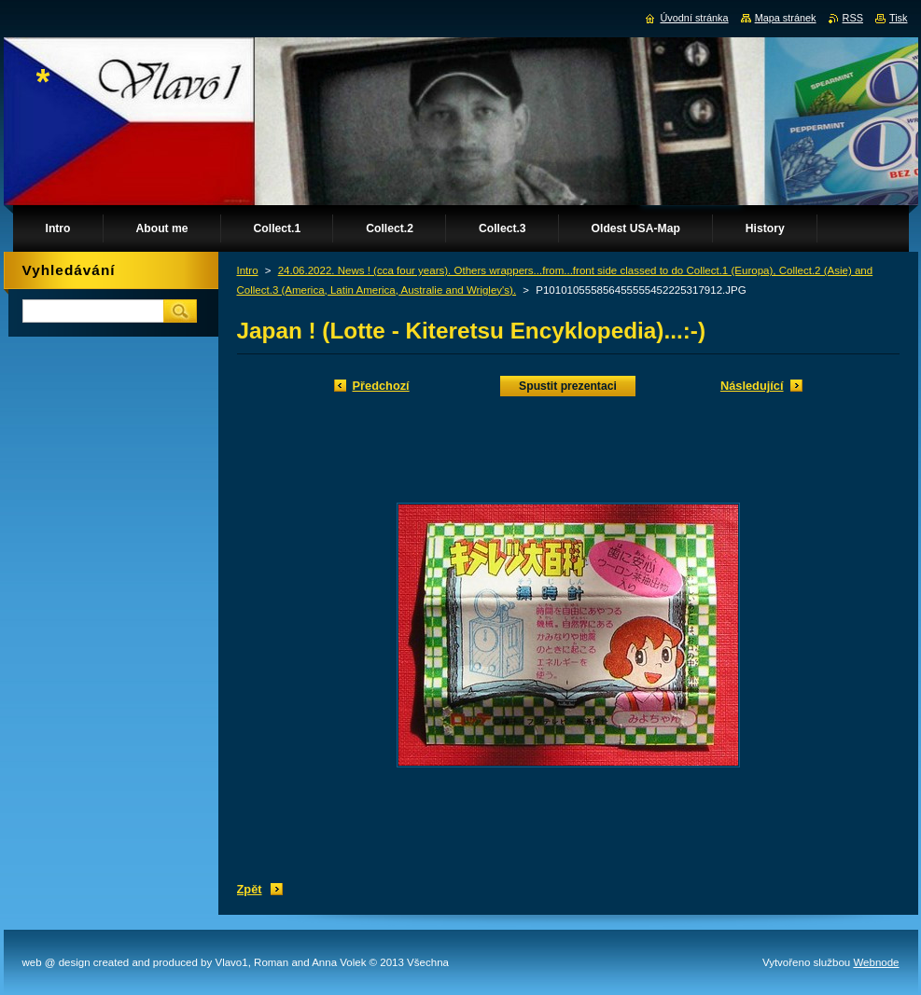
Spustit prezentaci (568, 386)
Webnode (876, 962)
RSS (853, 17)
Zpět (249, 889)
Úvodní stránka (694, 17)
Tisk (898, 17)
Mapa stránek (785, 17)
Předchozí (381, 386)
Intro (247, 270)
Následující (752, 386)
